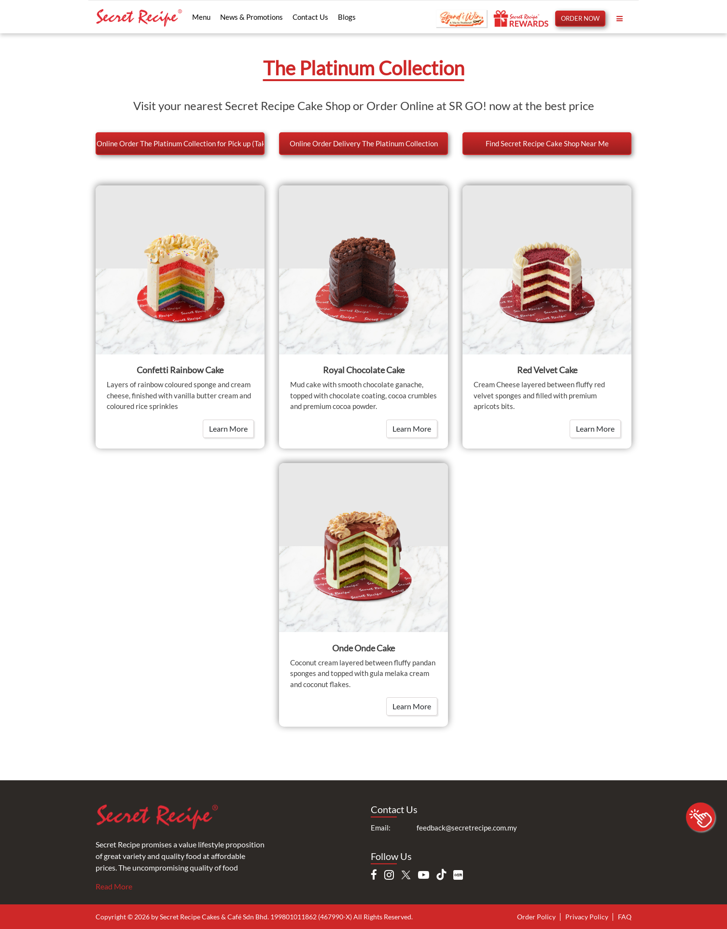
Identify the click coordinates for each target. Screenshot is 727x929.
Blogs (347, 17)
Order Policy (536, 917)
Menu (201, 17)
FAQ (624, 917)
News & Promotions (251, 17)
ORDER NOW (580, 18)
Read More (114, 886)
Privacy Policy (586, 917)
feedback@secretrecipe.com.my (467, 827)
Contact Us (310, 17)
